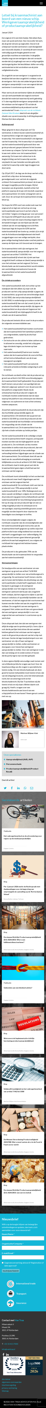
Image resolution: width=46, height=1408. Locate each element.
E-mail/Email (8, 1253)
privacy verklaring (9, 1388)
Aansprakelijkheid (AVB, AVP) (19, 759)
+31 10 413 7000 (11, 1344)
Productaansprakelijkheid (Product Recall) (22, 770)
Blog (5, 882)
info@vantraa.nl (8, 1349)
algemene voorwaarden (11, 1382)
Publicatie (7, 831)
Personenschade (13, 764)
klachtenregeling (9, 1385)
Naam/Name (8, 1234)
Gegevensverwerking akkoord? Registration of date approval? (23, 1264)
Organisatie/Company (13, 1243)
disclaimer (6, 1379)
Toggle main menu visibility (41, 3)
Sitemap (5, 1391)
